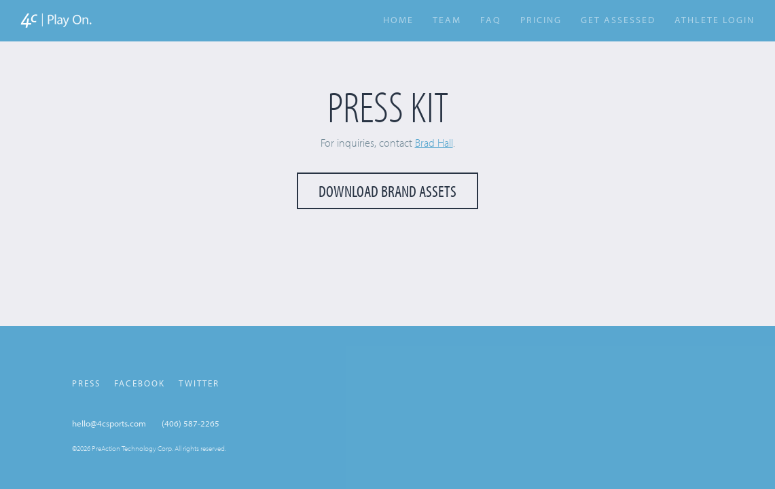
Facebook (139, 383)
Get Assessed (618, 20)
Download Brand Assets (387, 191)
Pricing (541, 20)
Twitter (199, 383)
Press (86, 383)
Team (447, 20)
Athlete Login (714, 21)
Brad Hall (434, 142)
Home (398, 20)
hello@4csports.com (109, 423)
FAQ (490, 20)
